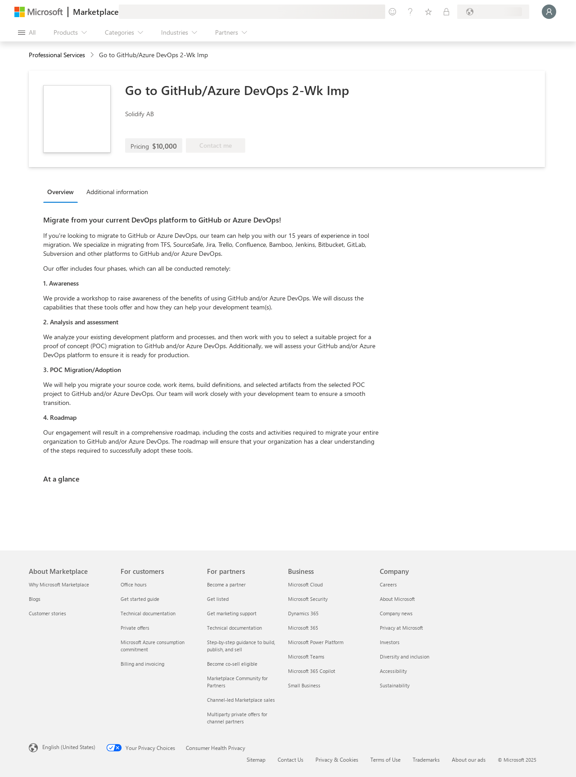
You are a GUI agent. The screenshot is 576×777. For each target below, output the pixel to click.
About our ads (469, 759)
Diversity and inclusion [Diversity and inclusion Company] (404, 656)
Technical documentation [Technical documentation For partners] (234, 627)
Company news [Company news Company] (396, 613)
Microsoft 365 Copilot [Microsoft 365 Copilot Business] (311, 671)
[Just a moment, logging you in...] (549, 12)
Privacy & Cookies (336, 759)
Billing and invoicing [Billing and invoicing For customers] (142, 663)
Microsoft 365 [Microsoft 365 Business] (303, 627)
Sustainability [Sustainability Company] (395, 685)
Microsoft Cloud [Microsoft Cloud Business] (305, 584)
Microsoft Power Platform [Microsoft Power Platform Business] (315, 642)
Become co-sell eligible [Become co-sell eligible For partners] (232, 663)
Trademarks (426, 759)
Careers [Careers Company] (388, 584)
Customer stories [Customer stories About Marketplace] (47, 613)
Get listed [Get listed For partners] (218, 598)
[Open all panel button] (26, 32)
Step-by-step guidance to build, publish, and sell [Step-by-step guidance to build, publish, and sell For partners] (241, 646)
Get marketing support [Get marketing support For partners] (231, 613)
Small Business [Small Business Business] (304, 685)
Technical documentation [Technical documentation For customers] (148, 613)
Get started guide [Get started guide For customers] (140, 598)
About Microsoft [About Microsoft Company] (397, 598)
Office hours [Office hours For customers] (134, 584)
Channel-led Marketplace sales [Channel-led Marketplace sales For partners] (241, 699)
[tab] (62, 191)
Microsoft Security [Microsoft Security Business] (308, 598)
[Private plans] (446, 11)
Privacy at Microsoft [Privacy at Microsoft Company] (401, 627)
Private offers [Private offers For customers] (135, 627)
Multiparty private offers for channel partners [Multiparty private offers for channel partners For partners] (237, 718)
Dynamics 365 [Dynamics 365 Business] (303, 613)
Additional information (117, 191)
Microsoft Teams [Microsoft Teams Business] (306, 656)
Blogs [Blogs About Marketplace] (34, 598)
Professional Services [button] (57, 54)
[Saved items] (428, 11)
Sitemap (256, 759)
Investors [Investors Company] (390, 642)
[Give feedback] (392, 11)
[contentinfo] (93, 55)
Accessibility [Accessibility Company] (393, 671)
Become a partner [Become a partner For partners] (226, 584)
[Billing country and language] (493, 12)
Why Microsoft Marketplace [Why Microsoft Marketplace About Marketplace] (59, 584)
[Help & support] (410, 11)
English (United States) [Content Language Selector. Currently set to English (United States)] (68, 746)
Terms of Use (385, 759)
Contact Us (290, 759)
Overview (60, 191)
